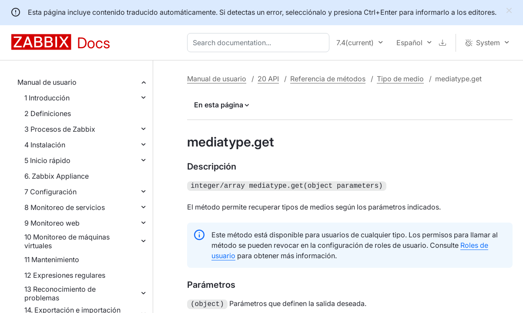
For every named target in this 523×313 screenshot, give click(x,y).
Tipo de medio (400, 78)
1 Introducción (47, 97)
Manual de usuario (47, 82)
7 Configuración (50, 191)
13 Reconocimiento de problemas (60, 293)
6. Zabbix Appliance (56, 176)
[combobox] (260, 42)
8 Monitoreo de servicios (64, 207)
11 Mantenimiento (51, 259)
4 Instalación (44, 144)
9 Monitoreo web (52, 223)
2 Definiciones (47, 113)
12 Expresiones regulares (64, 275)
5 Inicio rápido (47, 160)
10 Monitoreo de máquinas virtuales (67, 241)
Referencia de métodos (327, 78)
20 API (268, 78)
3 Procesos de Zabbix (59, 129)
